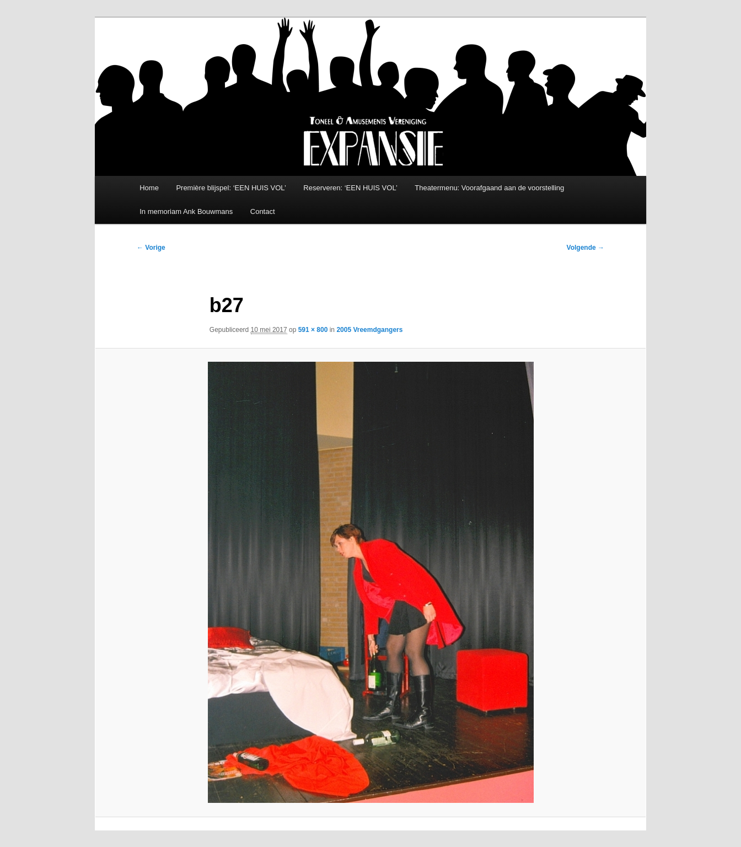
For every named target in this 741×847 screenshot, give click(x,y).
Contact (262, 211)
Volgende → (585, 247)
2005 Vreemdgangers (369, 330)
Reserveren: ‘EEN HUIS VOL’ (350, 188)
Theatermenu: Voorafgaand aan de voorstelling (489, 188)
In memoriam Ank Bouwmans (186, 211)
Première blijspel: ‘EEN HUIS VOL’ (231, 188)
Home (149, 188)
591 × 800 (313, 330)
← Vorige (151, 247)
